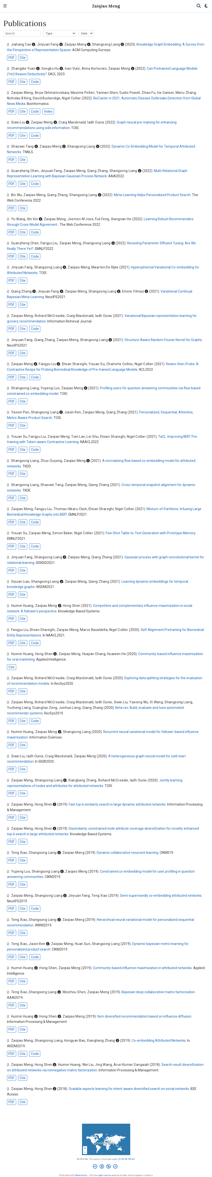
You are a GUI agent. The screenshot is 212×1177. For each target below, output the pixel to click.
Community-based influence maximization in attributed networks (142, 968)
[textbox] (22, 33)
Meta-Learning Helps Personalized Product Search (152, 195)
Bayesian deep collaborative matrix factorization (158, 992)
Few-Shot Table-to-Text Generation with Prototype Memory (150, 533)
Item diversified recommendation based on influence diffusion (144, 1016)
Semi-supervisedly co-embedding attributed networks (161, 895)
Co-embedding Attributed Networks (159, 1040)
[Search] (199, 6)
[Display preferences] (206, 6)
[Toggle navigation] (5, 6)
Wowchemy (81, 1175)
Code (35, 82)
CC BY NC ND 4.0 (126, 1159)
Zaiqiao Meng (106, 6)
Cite (23, 58)
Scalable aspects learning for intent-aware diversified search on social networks (129, 1089)
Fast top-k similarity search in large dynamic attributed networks (117, 804)
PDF (11, 58)
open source (104, 1175)
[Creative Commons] (106, 1167)
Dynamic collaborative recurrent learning (127, 853)
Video (48, 111)
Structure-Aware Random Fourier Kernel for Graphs (163, 340)
